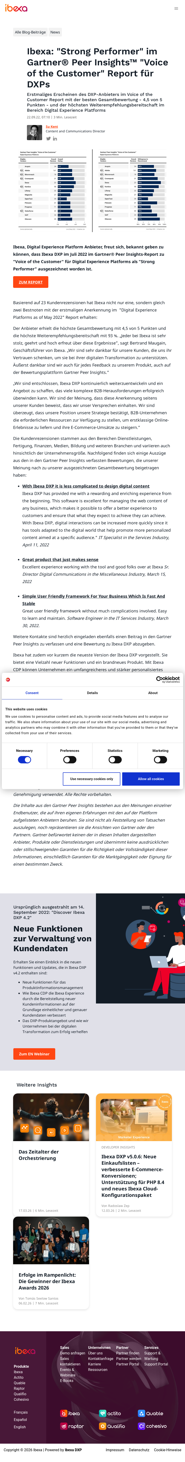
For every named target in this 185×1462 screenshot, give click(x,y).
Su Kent (52, 126)
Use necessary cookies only (91, 779)
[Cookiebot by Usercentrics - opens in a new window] (159, 679)
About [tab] (153, 693)
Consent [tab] (32, 693)
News (55, 32)
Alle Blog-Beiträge (30, 32)
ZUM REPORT (31, 282)
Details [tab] (92, 693)
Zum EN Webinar (34, 1053)
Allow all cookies (151, 779)
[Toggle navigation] (176, 9)
